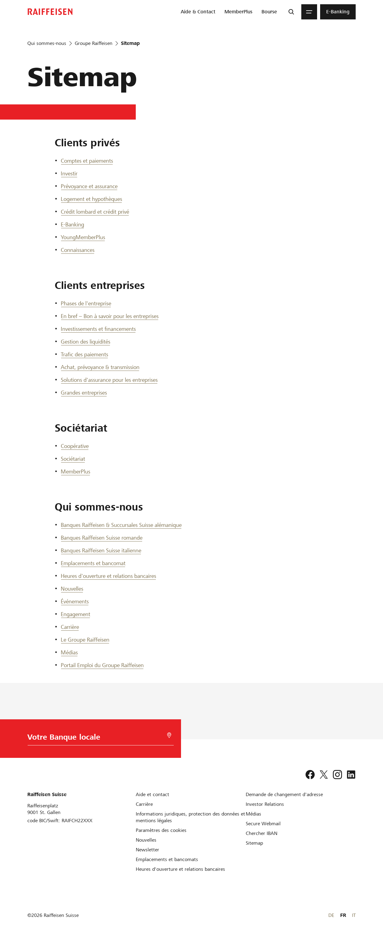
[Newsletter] (147, 850)
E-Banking (72, 224)
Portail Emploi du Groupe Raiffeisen (102, 665)
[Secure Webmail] (263, 823)
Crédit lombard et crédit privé (95, 212)
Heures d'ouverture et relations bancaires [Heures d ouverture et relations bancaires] (108, 576)
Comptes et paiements (87, 161)
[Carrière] (144, 804)
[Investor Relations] (265, 804)
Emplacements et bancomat (93, 563)
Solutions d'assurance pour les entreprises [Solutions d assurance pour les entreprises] (109, 380)
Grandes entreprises (84, 392)
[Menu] (309, 11)
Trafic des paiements (84, 354)
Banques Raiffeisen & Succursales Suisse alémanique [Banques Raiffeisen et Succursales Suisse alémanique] (121, 525)
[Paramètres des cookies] (161, 830)
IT (354, 915)
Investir (69, 173)
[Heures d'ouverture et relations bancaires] (180, 869)
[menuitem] (198, 11)
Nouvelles (72, 588)
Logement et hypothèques (91, 199)
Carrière (70, 627)
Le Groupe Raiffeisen (85, 639)
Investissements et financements (98, 329)
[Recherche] (291, 11)
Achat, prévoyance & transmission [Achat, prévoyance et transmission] (100, 367)
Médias (69, 652)
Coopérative (75, 446)
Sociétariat (73, 459)
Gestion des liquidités (85, 341)
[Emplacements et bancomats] (167, 859)
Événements (75, 601)
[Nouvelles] (146, 840)
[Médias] (253, 814)
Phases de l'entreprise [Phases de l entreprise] (86, 303)
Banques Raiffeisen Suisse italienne (101, 550)
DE (331, 915)
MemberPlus (75, 471)
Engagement (75, 614)
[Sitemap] (254, 843)
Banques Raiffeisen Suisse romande (101, 537)
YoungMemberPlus (83, 237)
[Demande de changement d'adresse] (284, 794)
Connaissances (77, 250)
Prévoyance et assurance (89, 186)
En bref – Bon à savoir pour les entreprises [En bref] (110, 316)
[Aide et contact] (152, 794)
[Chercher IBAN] (261, 833)
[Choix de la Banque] (95, 738)
